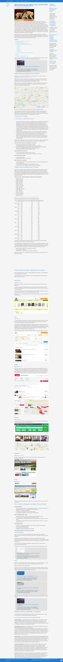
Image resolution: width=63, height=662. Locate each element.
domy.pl (18, 51)
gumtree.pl (18, 45)
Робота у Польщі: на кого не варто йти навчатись (52, 62)
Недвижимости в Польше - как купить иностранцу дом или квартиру (27, 605)
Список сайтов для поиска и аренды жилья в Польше (24, 44)
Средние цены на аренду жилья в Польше (22, 43)
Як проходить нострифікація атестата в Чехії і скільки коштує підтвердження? (52, 23)
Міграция (21, 1)
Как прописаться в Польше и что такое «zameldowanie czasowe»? (27, 588)
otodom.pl (18, 49)
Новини (17, 1)
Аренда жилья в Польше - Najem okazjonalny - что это (27, 576)
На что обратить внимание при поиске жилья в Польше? (24, 52)
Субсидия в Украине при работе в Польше (53, 50)
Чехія (7, 6)
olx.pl (19, 318)
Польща (7, 3)
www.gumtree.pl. (20, 282)
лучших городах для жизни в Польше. (26, 77)
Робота (25, 1)
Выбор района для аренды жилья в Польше (23, 41)
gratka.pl (20, 366)
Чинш (17, 53)
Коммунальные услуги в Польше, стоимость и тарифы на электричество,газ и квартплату (28, 554)
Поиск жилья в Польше (19, 42)
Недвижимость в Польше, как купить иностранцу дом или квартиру (28, 67)
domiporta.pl (19, 50)
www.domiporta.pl (21, 455)
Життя (29, 1)
